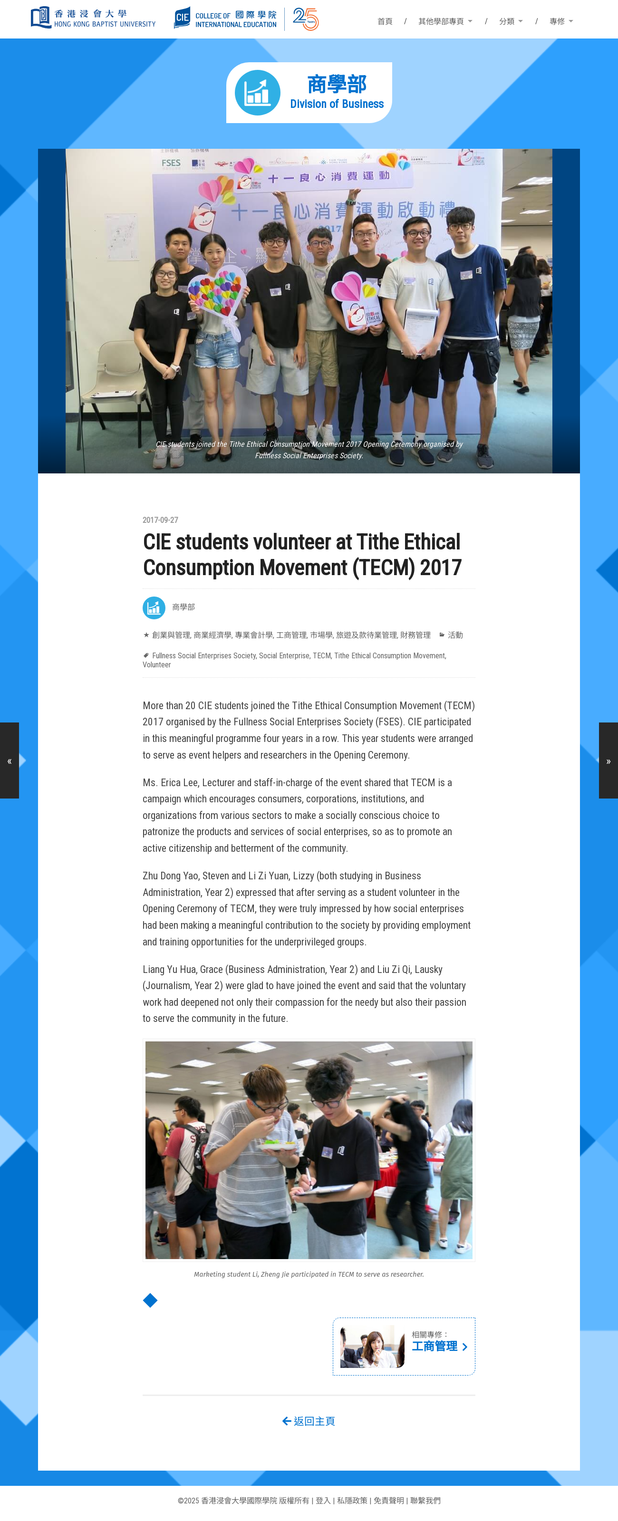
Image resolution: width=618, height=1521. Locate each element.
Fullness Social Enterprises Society (204, 655)
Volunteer (157, 664)
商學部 (183, 607)
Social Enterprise (284, 655)
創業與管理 (171, 635)
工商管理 (291, 635)
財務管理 (415, 635)
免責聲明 (389, 1500)
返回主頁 (309, 1421)
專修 (557, 21)
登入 (323, 1500)
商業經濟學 (212, 635)
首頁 (385, 21)
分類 (506, 21)
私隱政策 (352, 1500)
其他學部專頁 (441, 21)
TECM (322, 655)
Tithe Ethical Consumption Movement (389, 655)
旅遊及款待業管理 (366, 635)
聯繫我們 (425, 1500)
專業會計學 (254, 635)
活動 (455, 635)
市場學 (321, 635)
